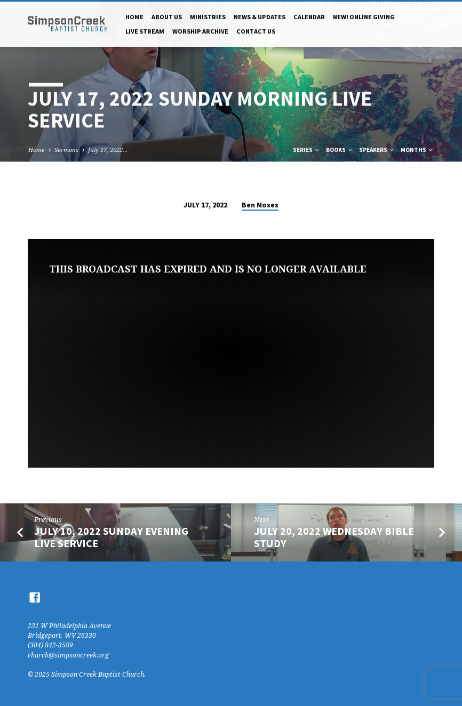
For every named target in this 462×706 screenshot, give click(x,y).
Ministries (208, 17)
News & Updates (259, 17)
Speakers (377, 150)
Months (417, 150)
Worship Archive (200, 31)
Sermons (66, 150)
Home (134, 17)
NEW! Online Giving (364, 17)
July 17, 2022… (108, 150)
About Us (167, 17)
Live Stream (144, 31)
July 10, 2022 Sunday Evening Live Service (111, 537)
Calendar (309, 17)
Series (306, 150)
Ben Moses (260, 205)
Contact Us (255, 31)
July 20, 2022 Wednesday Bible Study (334, 537)
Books (339, 150)
